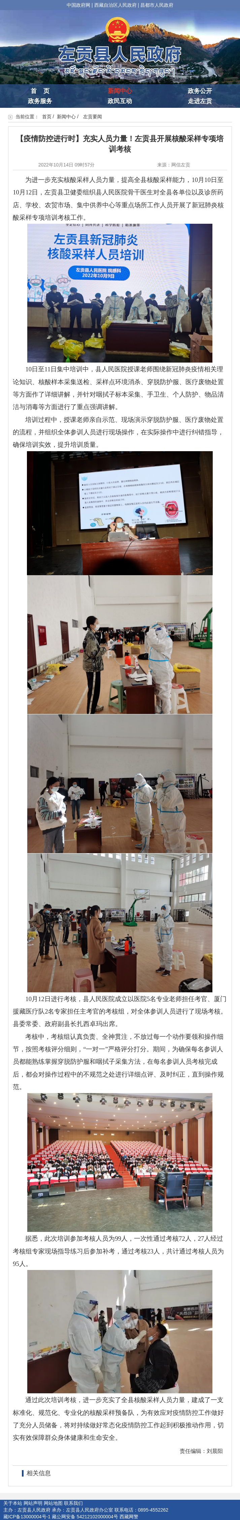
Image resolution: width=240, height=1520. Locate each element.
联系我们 (73, 1503)
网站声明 (33, 1503)
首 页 (40, 91)
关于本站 (12, 1503)
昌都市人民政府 (156, 5)
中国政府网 (78, 5)
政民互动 (120, 101)
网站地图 (53, 1503)
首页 (47, 116)
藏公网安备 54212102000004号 (85, 1516)
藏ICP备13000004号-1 (26, 1516)
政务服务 (40, 101)
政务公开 (200, 91)
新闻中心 (120, 91)
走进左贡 (200, 101)
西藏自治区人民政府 (115, 5)
